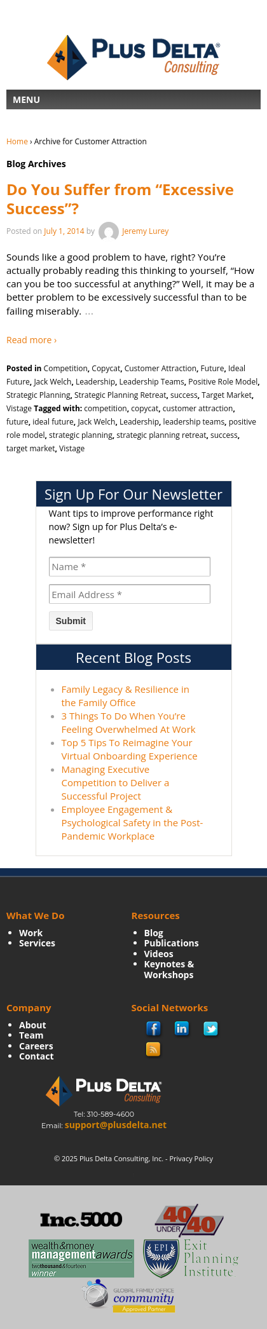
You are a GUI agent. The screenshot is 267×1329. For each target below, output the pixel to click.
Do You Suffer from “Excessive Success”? (120, 199)
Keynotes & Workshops (169, 969)
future (17, 421)
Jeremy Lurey (132, 231)
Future (212, 368)
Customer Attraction (160, 368)
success (184, 395)
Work (31, 933)
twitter (211, 1029)
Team (31, 1035)
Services (37, 943)
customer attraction (198, 408)
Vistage (19, 408)
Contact (36, 1056)
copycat (144, 408)
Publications (171, 943)
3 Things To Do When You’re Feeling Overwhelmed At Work (129, 722)
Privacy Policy (191, 1158)
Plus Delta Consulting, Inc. (121, 1158)
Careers (36, 1046)
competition (105, 408)
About (32, 1025)
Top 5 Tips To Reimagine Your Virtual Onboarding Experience (130, 749)
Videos (159, 954)
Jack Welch (52, 381)
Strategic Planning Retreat (120, 395)
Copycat (106, 368)
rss (153, 1050)
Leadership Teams (152, 381)
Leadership (95, 381)
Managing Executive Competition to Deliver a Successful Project (116, 782)
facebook (154, 1030)
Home (17, 141)
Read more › (31, 340)
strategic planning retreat (161, 435)
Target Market (227, 395)
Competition (66, 368)
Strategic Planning (38, 395)
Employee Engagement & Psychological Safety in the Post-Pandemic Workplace (132, 822)
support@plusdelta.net (116, 1125)
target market (30, 448)
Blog (153, 933)
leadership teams (194, 421)
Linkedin (182, 1029)
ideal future (53, 421)
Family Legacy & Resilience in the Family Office (125, 696)
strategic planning (81, 435)
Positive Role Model (222, 381)
